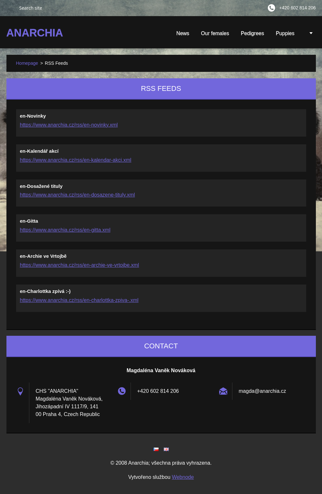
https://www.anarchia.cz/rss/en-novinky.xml (69, 125)
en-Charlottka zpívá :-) (45, 291)
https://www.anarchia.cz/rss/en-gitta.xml (65, 230)
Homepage (27, 63)
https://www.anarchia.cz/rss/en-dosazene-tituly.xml (77, 195)
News (182, 33)
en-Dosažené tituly (41, 186)
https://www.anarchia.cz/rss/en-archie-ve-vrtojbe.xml (79, 265)
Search (10, 8)
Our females (215, 33)
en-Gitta (29, 221)
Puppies (285, 35)
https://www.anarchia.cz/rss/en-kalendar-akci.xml (76, 160)
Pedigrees (252, 33)
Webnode (183, 477)
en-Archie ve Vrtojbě (43, 256)
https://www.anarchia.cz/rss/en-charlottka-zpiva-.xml (79, 300)
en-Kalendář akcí (39, 151)
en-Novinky (33, 116)
